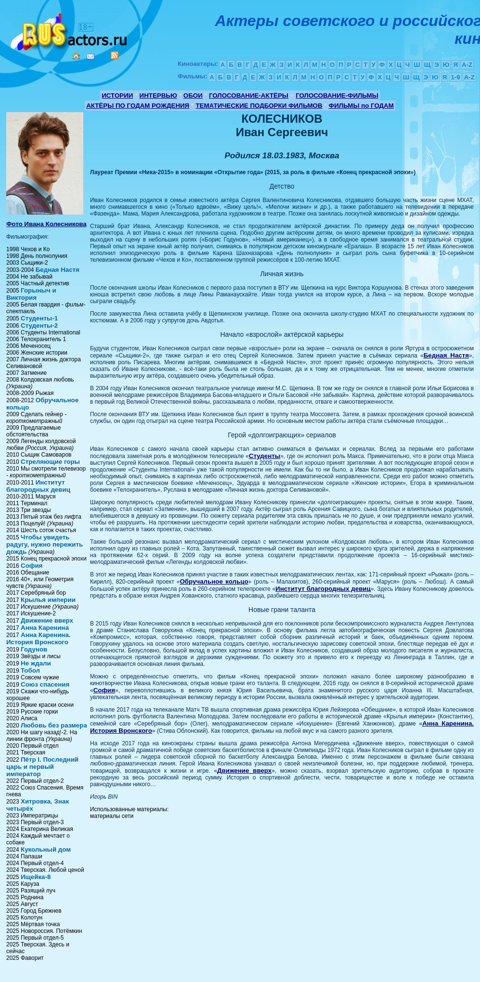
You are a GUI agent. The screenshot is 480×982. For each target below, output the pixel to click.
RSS (114, 55)
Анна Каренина (45, 627)
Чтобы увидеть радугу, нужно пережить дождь (44, 544)
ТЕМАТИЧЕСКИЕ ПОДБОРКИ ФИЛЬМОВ (258, 105)
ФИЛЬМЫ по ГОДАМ (361, 105)
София (31, 565)
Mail (90, 56)
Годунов (34, 649)
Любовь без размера (54, 725)
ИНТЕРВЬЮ (158, 95)
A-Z (467, 64)
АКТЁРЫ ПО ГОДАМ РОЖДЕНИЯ (137, 105)
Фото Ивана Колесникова (46, 224)
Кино (70, 30)
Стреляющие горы (50, 461)
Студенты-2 (39, 325)
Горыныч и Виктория (31, 294)
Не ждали (36, 663)
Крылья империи (48, 599)
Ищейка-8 (36, 876)
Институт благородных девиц (38, 486)
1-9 (455, 77)
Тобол (30, 670)
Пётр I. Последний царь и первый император (42, 767)
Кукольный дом (46, 849)
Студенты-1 (39, 318)
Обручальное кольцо (214, 581)
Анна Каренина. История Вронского (38, 638)
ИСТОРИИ (117, 95)
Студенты (264, 455)
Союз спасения (45, 684)
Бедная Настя (57, 269)
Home (76, 55)
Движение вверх (47, 620)
